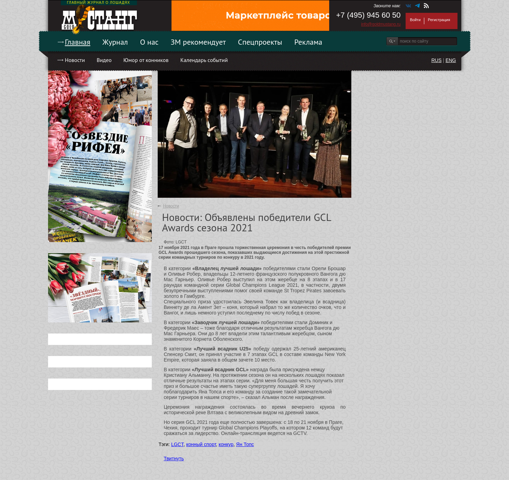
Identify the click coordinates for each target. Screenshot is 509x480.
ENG (450, 60)
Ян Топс (245, 444)
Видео (103, 59)
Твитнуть (174, 458)
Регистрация (439, 20)
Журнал (115, 42)
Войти (415, 20)
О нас (149, 42)
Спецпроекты (260, 42)
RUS (436, 60)
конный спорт (201, 444)
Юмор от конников (146, 59)
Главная (78, 42)
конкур (226, 444)
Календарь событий (204, 59)
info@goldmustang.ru (380, 24)
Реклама (308, 42)
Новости (75, 59)
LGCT (177, 444)
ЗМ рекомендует (198, 42)
